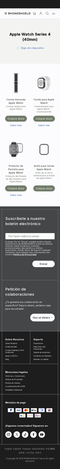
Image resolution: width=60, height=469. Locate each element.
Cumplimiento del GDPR (15, 386)
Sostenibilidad (11, 347)
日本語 (21, 452)
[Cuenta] (40, 13)
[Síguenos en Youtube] (42, 434)
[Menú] (53, 13)
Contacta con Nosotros (42, 356)
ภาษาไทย (30, 452)
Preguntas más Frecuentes (39, 348)
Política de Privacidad (25, 254)
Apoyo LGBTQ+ (11, 356)
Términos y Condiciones (15, 376)
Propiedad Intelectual (13, 390)
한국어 (38, 452)
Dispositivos (38, 343)
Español (17, 449)
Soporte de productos (41, 352)
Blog (7, 359)
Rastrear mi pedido (41, 359)
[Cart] (34, 13)
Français (27, 449)
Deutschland (38, 449)
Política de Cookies (12, 383)
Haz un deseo (42, 317)
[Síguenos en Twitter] (17, 434)
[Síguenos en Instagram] (8, 434)
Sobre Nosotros (11, 343)
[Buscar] (47, 13)
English (8, 449)
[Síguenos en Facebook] (33, 434)
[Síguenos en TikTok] (25, 434)
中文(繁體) (50, 449)
